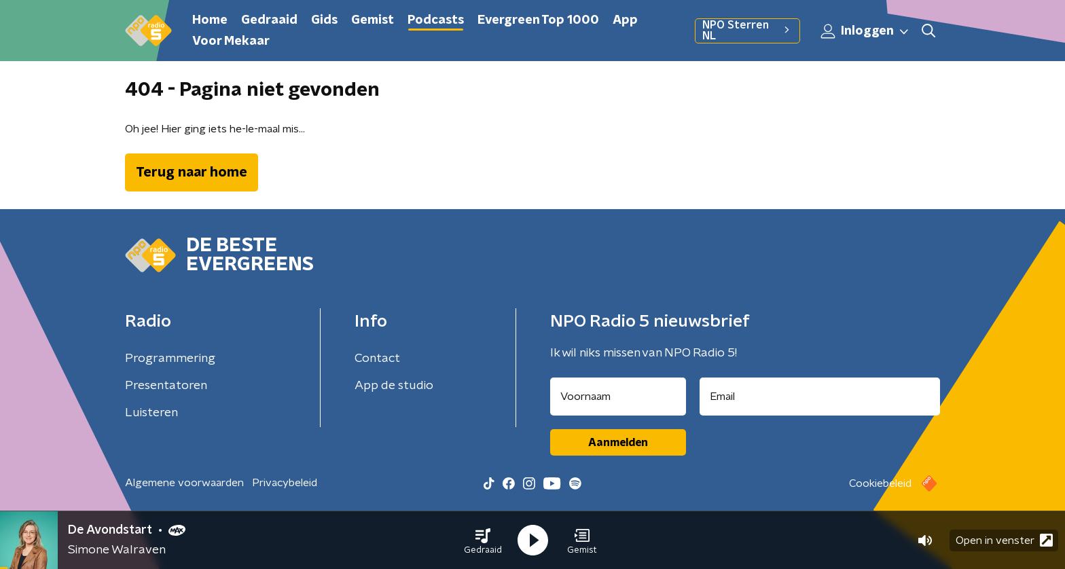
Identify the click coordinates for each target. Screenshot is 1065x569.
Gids (324, 20)
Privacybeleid (284, 482)
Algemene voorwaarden (184, 482)
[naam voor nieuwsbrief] (618, 397)
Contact (377, 358)
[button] (483, 540)
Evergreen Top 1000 (538, 20)
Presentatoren (166, 386)
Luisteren (151, 413)
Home (210, 20)
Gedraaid (269, 20)
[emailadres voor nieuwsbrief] (820, 397)
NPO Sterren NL (747, 30)
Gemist (372, 20)
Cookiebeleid (880, 483)
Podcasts (436, 20)
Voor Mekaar (231, 41)
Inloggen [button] (865, 31)
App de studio (394, 386)
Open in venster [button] (1004, 540)
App (625, 20)
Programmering (170, 358)
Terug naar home (191, 172)
